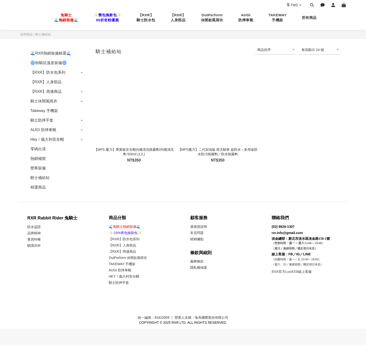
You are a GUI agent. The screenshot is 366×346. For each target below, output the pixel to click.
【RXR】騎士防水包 (146, 17)
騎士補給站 (43, 34)
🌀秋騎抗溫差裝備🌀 (48, 63)
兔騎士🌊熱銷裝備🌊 (66, 17)
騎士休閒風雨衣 (43, 101)
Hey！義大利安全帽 (47, 139)
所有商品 (309, 18)
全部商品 (26, 34)
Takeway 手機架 (44, 111)
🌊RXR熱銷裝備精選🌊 (50, 53)
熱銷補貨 (38, 158)
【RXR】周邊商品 (46, 91)
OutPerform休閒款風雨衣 (212, 17)
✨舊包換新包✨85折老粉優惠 (107, 17)
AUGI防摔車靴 (245, 17)
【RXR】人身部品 (178, 17)
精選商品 (38, 187)
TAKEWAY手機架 (277, 17)
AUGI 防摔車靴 (43, 130)
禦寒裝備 (38, 168)
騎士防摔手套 (41, 120)
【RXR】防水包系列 (47, 72)
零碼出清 (38, 149)
